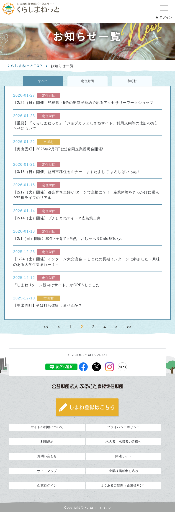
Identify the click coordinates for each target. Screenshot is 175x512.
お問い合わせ (47, 456)
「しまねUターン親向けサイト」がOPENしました (56, 285)
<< (46, 327)
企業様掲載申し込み (123, 471)
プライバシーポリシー (123, 427)
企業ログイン (47, 485)
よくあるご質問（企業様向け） (123, 485)
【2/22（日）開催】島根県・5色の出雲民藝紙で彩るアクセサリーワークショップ (83, 103)
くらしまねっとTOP (24, 66)
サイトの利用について (47, 427)
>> (128, 327)
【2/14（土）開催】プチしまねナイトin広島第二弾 (57, 218)
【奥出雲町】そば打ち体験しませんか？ (47, 305)
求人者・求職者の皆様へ (123, 441)
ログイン (164, 17)
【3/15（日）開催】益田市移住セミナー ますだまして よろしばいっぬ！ (77, 172)
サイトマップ (47, 471)
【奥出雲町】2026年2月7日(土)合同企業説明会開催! (58, 149)
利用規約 (47, 441)
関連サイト (123, 456)
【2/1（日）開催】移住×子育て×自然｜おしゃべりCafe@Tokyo (68, 239)
